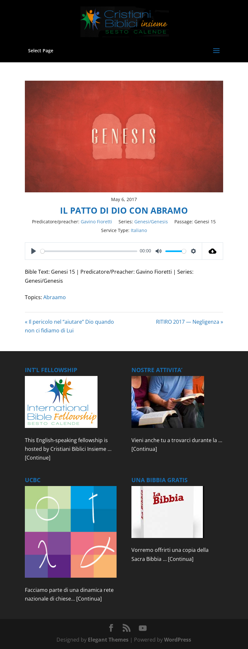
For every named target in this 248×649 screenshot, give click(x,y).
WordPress (177, 639)
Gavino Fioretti (96, 221)
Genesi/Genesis (151, 221)
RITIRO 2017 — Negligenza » (189, 321)
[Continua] (144, 448)
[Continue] (37, 457)
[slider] (88, 251)
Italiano (139, 230)
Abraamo (54, 297)
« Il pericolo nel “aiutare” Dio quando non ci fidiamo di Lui (69, 326)
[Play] (33, 251)
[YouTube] (142, 628)
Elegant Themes (108, 639)
